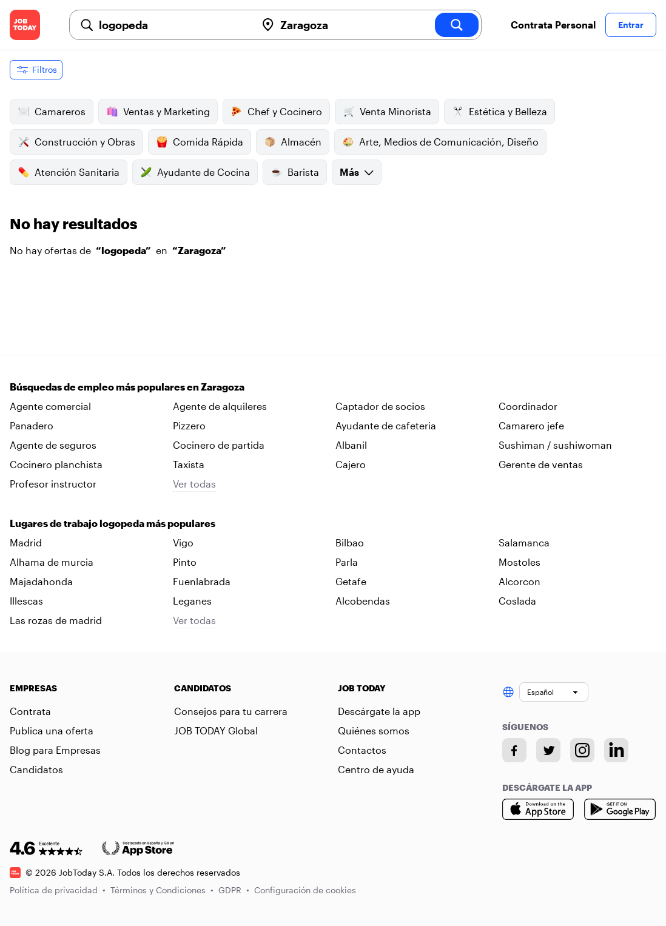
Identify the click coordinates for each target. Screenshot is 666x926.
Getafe (350, 581)
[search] (457, 25)
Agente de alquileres (220, 406)
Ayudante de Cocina (195, 172)
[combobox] (172, 24)
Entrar (631, 24)
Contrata (30, 711)
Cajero (350, 464)
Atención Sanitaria (68, 172)
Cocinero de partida (218, 445)
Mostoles (519, 562)
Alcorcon (519, 581)
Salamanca (524, 542)
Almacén (292, 142)
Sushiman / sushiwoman (555, 445)
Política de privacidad (58, 890)
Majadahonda (41, 581)
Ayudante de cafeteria (385, 425)
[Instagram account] (582, 750)
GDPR (233, 890)
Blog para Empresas (55, 750)
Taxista (188, 464)
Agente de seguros (53, 445)
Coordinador (528, 406)
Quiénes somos (373, 730)
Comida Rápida (199, 142)
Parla (346, 562)
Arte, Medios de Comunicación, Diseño (440, 142)
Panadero (31, 425)
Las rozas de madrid (56, 620)
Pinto (185, 562)
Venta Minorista (387, 112)
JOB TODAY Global (216, 730)
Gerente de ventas (541, 464)
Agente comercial (50, 406)
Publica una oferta (51, 730)
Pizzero (189, 425)
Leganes (192, 600)
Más (357, 172)
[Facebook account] (514, 750)
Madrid (26, 542)
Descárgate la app (379, 711)
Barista (295, 172)
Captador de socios (380, 406)
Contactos (362, 750)
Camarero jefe (531, 425)
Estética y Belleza (499, 112)
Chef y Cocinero (276, 112)
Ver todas (194, 483)
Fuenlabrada (201, 581)
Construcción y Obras (76, 142)
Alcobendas (362, 600)
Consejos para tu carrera (231, 711)
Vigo (183, 542)
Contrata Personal (553, 24)
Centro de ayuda (376, 769)
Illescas (26, 600)
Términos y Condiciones (162, 890)
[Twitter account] (548, 750)
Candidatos (36, 769)
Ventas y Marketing (158, 112)
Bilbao (349, 542)
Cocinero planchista (56, 464)
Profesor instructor (53, 483)
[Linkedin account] (616, 750)
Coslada (517, 600)
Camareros (52, 112)
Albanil (351, 445)
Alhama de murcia (51, 562)
